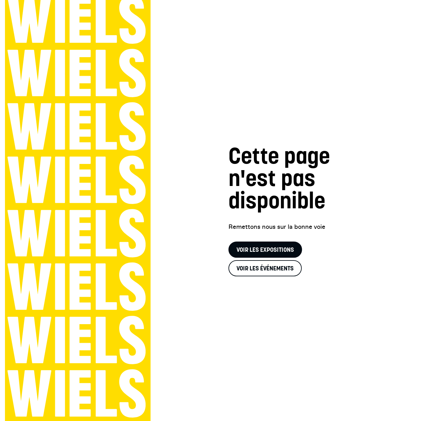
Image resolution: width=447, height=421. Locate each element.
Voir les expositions (265, 250)
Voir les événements (265, 268)
